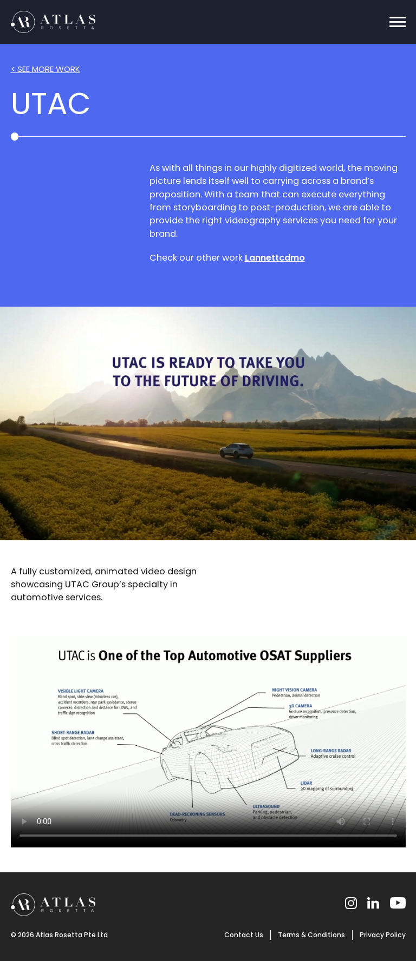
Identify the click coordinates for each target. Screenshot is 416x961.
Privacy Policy (383, 934)
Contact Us (243, 934)
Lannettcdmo (275, 257)
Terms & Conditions (311, 934)
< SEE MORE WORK (45, 69)
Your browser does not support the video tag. (208, 423)
